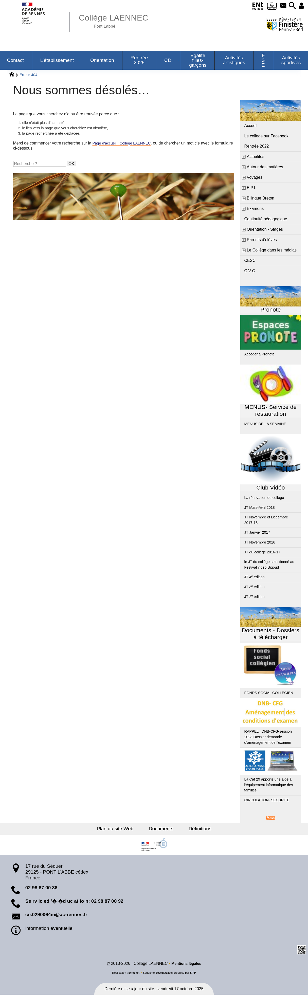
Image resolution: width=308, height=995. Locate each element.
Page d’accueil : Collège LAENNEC (124, 144)
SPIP (194, 972)
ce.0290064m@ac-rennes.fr (56, 914)
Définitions (195, 828)
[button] (290, 6)
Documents (161, 828)
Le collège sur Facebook (266, 136)
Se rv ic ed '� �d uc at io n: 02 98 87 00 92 (74, 901)
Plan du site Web (119, 828)
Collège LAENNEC (117, 20)
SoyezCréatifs (164, 972)
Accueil (251, 125)
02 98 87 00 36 (41, 887)
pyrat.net (133, 972)
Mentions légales (186, 964)
